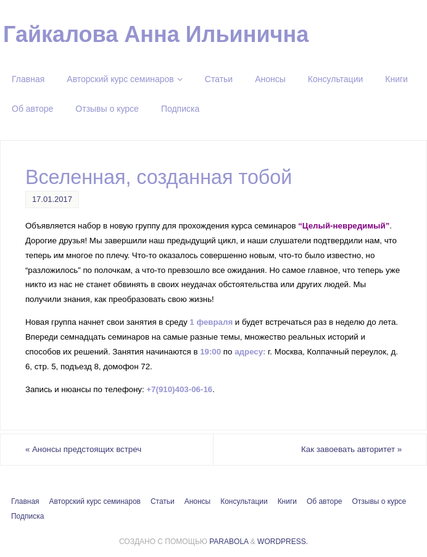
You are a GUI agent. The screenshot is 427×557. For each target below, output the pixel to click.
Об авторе (324, 501)
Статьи (163, 501)
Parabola (228, 541)
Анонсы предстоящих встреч (83, 449)
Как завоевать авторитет (351, 449)
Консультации (243, 501)
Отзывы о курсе (379, 501)
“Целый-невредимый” (343, 225)
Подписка (27, 516)
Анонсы (197, 501)
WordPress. (282, 541)
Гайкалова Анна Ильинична (156, 34)
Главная (25, 501)
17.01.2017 (52, 199)
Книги (287, 501)
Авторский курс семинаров (95, 501)
